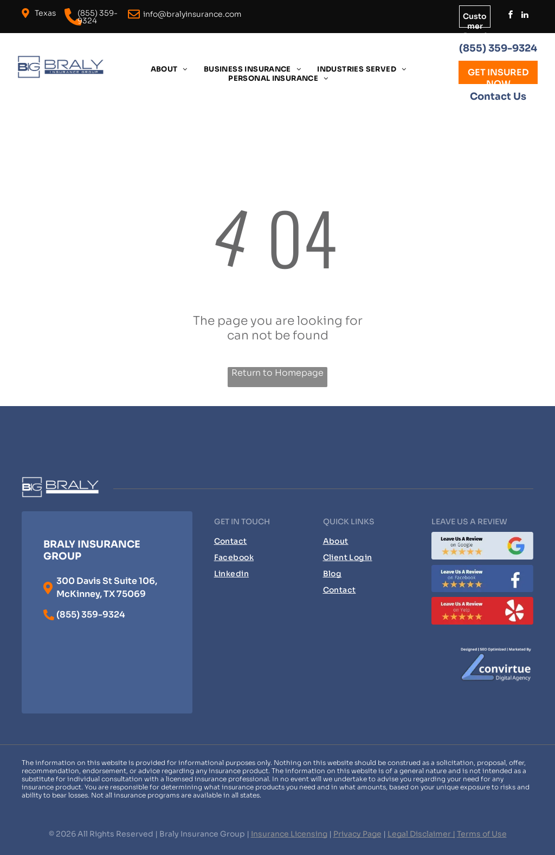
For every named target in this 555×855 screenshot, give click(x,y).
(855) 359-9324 (498, 48)
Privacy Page (357, 834)
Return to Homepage (277, 372)
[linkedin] (525, 16)
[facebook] (511, 16)
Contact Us (498, 96)
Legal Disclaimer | (421, 834)
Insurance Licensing (289, 834)
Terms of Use (482, 834)
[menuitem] (169, 69)
